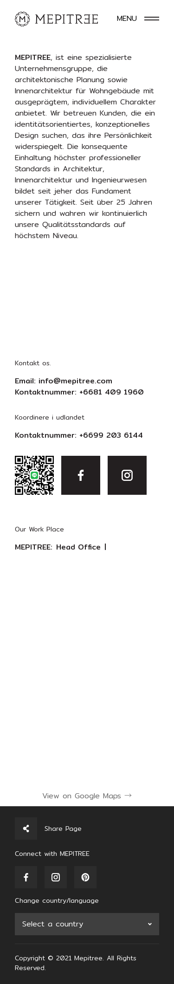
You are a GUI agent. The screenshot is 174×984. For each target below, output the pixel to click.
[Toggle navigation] (138, 18)
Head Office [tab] (78, 547)
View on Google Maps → (87, 796)
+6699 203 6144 (111, 435)
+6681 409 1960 (111, 392)
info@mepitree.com (75, 381)
